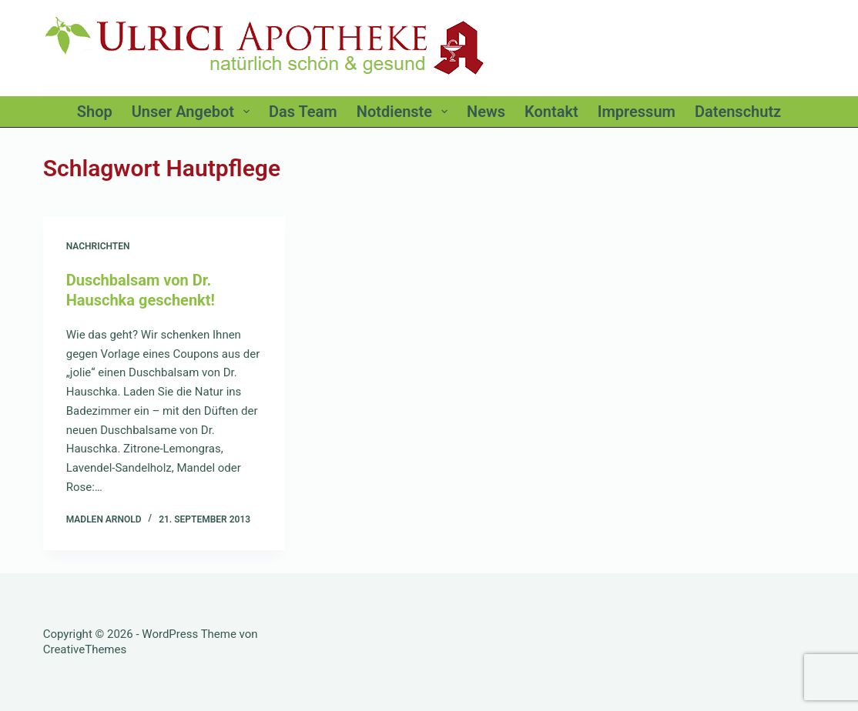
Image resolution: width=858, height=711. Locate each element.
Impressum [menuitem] (636, 111)
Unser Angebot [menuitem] (194, 111)
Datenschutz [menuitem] (738, 111)
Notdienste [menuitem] (405, 111)
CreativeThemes (85, 649)
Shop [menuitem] (94, 111)
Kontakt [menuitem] (551, 111)
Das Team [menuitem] (303, 111)
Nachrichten (98, 246)
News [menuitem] (486, 111)
